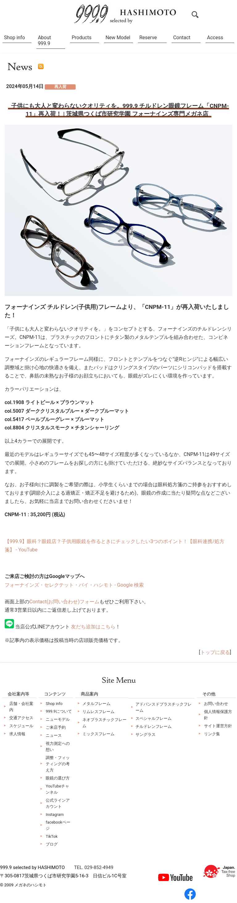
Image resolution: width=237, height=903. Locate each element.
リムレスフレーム (98, 711)
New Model (118, 37)
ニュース (54, 735)
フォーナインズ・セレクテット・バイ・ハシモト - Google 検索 (74, 585)
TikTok (51, 836)
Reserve (148, 37)
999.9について (59, 711)
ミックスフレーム (98, 734)
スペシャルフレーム (153, 718)
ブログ (52, 844)
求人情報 (17, 734)
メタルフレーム (96, 703)
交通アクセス (21, 717)
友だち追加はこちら (93, 627)
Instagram (55, 814)
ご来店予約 (56, 727)
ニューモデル (58, 719)
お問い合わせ (216, 703)
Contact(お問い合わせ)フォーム (64, 602)
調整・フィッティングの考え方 (58, 763)
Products (81, 37)
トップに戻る (215, 652)
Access (215, 37)
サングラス (145, 734)
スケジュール (21, 726)
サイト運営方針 (218, 726)
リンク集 (212, 734)
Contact (181, 37)
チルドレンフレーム (153, 726)
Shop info (14, 37)
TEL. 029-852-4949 (93, 867)
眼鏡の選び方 (58, 778)
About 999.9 (44, 40)
